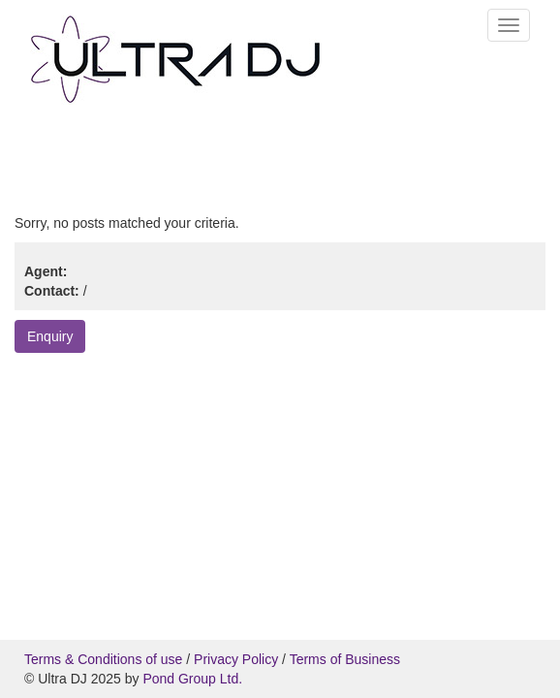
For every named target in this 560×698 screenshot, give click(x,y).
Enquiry (50, 336)
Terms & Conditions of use (103, 659)
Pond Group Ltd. (192, 678)
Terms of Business (345, 659)
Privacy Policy (236, 659)
